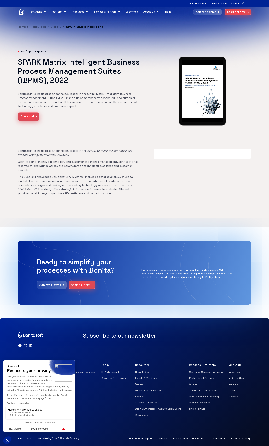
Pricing (167, 12)
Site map (164, 438)
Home (22, 27)
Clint (54, 438)
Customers (132, 12)
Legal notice (180, 438)
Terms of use (219, 438)
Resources (38, 27)
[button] (234, 3)
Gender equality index (142, 438)
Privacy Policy (199, 438)
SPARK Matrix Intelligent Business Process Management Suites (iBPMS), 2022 (86, 27)
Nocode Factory (69, 438)
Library (56, 27)
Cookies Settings (241, 438)
